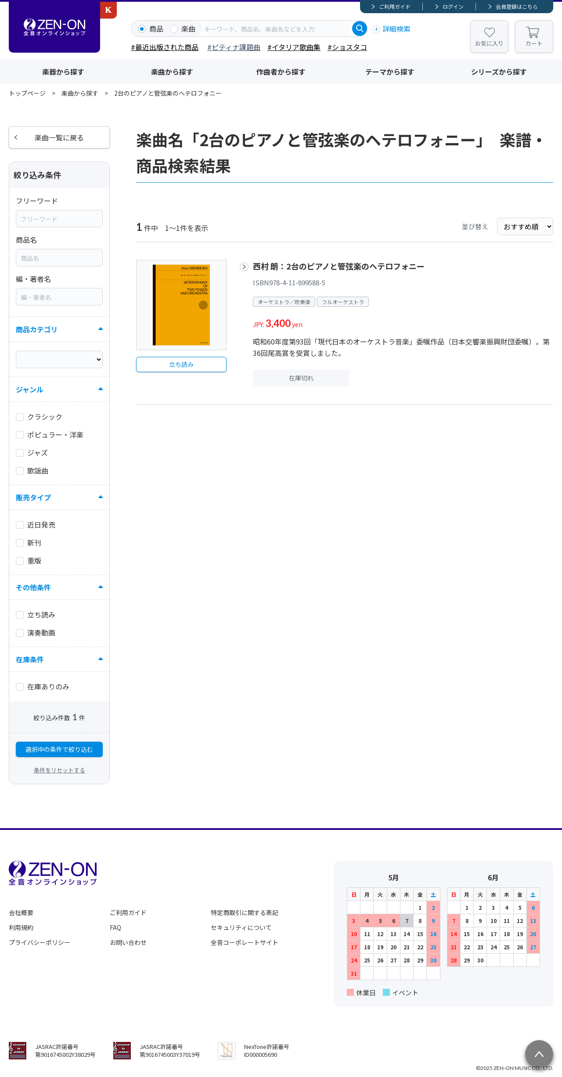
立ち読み (181, 364)
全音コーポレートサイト (244, 942)
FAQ (115, 927)
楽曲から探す (172, 71)
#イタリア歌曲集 (294, 47)
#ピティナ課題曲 (233, 47)
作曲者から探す (281, 71)
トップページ (27, 93)
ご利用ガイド (395, 6)
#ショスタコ (347, 47)
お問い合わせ (128, 942)
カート (534, 43)
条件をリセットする (59, 770)
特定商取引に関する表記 (244, 912)
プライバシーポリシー (39, 942)
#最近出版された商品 (164, 47)
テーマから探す (389, 71)
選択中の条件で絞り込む (59, 749)
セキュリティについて (241, 927)
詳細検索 (396, 28)
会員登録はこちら (517, 6)
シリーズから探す (499, 71)
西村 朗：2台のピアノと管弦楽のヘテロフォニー (339, 266)
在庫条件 (30, 659)
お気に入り (489, 43)
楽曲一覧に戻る (59, 137)
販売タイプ (33, 497)
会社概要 (21, 912)
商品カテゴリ (37, 329)
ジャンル (29, 389)
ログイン (453, 6)
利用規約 (21, 927)
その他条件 (33, 587)
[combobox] (277, 28)
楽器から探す (63, 71)
